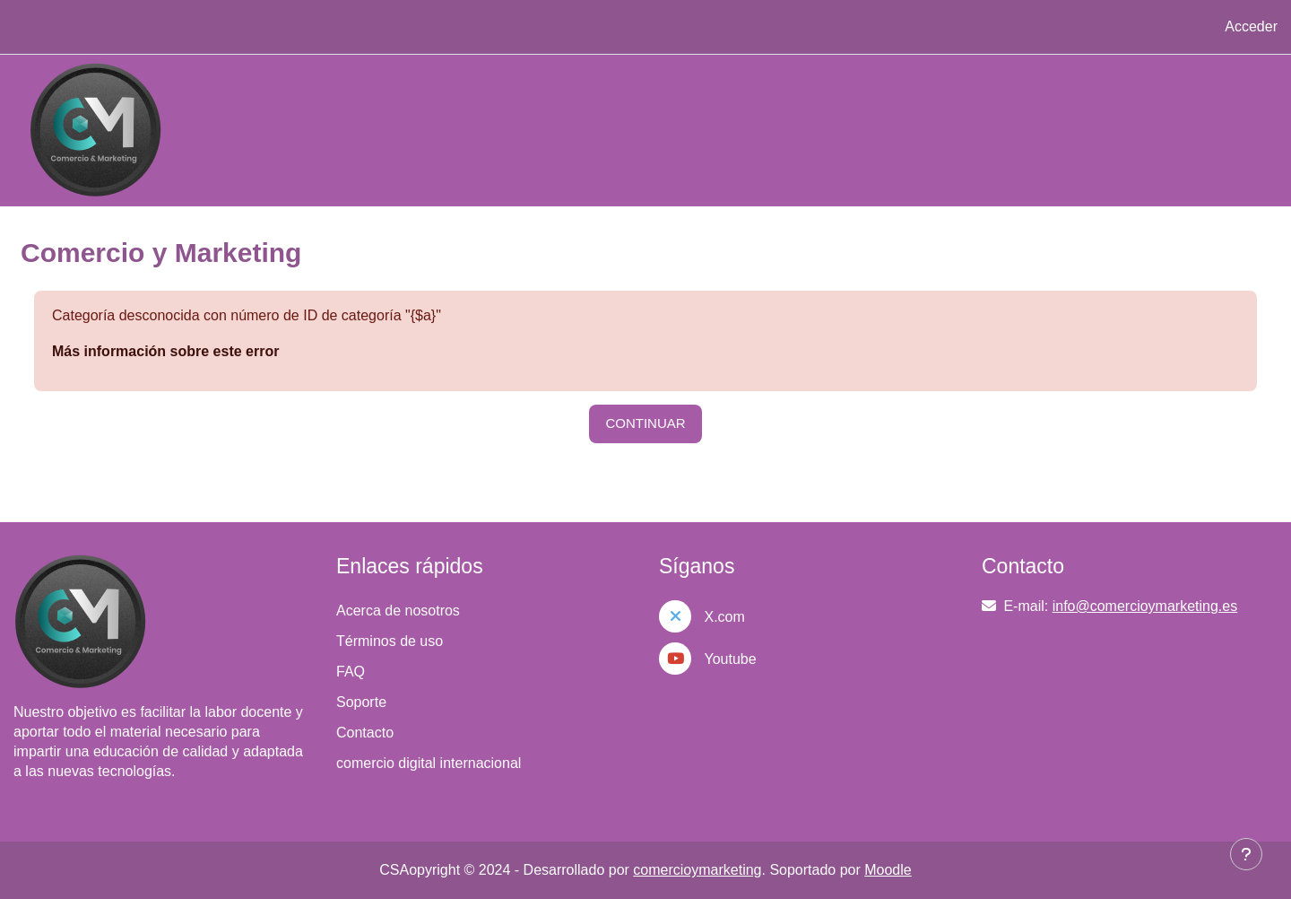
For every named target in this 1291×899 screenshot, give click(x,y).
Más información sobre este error (165, 351)
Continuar (645, 423)
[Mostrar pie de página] (1246, 854)
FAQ (350, 671)
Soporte (361, 702)
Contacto (365, 732)
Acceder (1251, 26)
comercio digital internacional (428, 763)
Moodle (887, 869)
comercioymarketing (697, 869)
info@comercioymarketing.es (1145, 606)
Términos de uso (389, 641)
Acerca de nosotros (398, 610)
